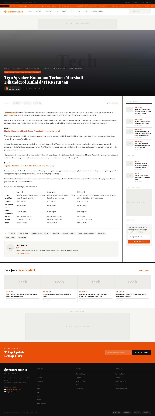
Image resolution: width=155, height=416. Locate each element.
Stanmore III (10, 237)
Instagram (116, 413)
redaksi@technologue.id (13, 389)
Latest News (35, 68)
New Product (17, 68)
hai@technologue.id (12, 392)
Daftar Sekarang (141, 353)
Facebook (38, 103)
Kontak (148, 2)
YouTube (136, 413)
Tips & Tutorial (80, 381)
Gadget (39, 11)
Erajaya (12, 233)
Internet (64, 11)
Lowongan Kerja (97, 11)
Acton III (101, 233)
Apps (56, 11)
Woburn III (22, 237)
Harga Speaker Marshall (86, 233)
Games (78, 378)
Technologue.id (10, 112)
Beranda (6, 68)
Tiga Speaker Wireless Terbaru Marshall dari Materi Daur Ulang (29, 166)
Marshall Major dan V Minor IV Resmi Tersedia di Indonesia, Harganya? (32, 131)
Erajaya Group (23, 233)
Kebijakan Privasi (121, 389)
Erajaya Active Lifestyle (40, 233)
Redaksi (135, 2)
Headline (46, 68)
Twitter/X (127, 413)
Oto (72, 11)
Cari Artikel (80, 389)
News (31, 11)
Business (48, 11)
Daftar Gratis (139, 241)
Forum (85, 11)
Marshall (56, 233)
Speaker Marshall (68, 233)
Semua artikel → (145, 271)
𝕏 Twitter (17, 103)
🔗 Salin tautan (112, 103)
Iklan (142, 2)
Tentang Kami (126, 2)
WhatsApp (27, 103)
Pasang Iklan (119, 385)
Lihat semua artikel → (23, 253)
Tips (78, 11)
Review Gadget (81, 374)
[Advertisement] (77, 51)
